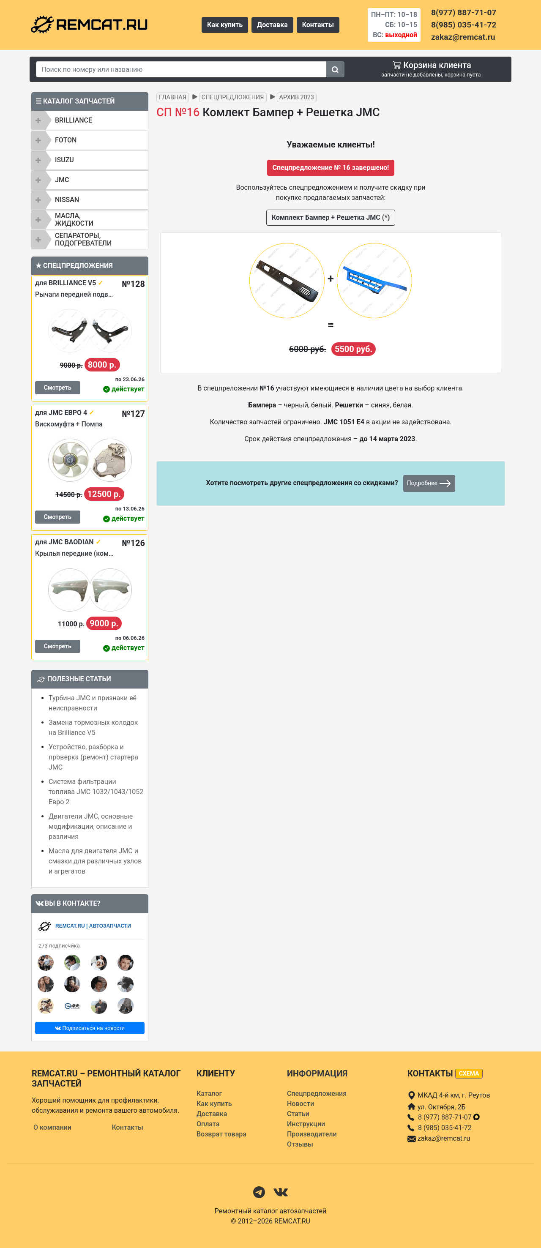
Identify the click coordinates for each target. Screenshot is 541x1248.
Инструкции (306, 1124)
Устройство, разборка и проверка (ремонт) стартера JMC (93, 757)
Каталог (209, 1094)
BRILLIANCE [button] (73, 120)
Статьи (298, 1114)
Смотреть (57, 387)
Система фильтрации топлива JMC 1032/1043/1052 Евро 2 (96, 792)
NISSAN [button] (67, 200)
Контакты (318, 25)
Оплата (208, 1124)
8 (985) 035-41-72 (445, 1128)
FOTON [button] (66, 140)
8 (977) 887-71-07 (449, 1117)
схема (469, 1073)
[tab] (89, 120)
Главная (172, 97)
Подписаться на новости (90, 1028)
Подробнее (429, 483)
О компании (52, 1127)
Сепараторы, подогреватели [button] (83, 239)
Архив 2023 (296, 97)
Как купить (225, 25)
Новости (300, 1104)
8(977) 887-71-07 (463, 12)
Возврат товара (221, 1134)
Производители (312, 1134)
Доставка (272, 25)
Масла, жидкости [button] (74, 219)
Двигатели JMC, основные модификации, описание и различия (91, 826)
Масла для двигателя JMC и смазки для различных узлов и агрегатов (95, 861)
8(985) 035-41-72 (463, 25)
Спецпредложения (233, 97)
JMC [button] (62, 180)
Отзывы (300, 1144)
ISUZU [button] (64, 160)
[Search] (181, 69)
